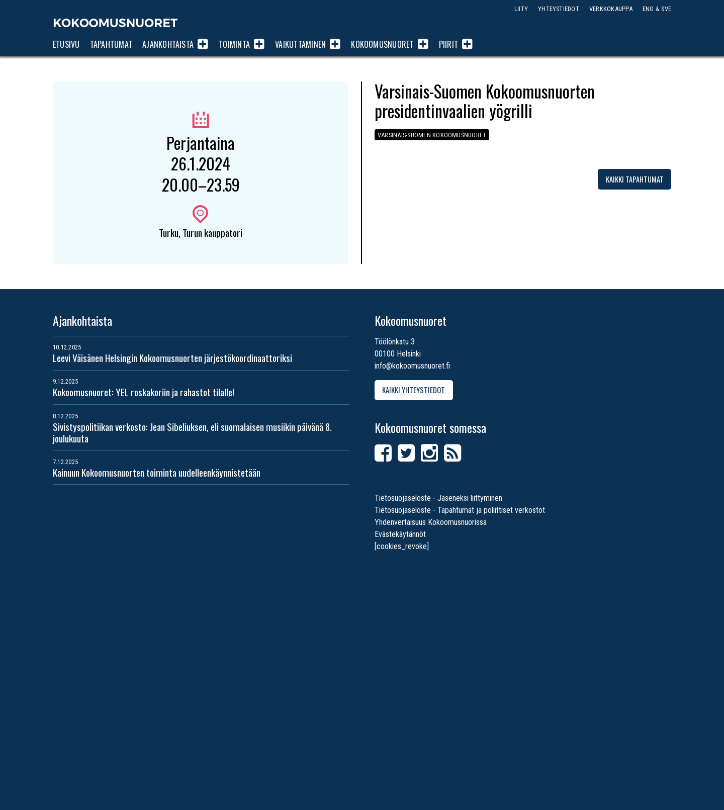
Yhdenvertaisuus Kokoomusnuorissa (431, 522)
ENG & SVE (657, 9)
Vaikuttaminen (300, 44)
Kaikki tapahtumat (635, 179)
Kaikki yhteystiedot (413, 390)
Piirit (448, 44)
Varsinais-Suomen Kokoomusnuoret (432, 135)
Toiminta (234, 44)
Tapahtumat (111, 44)
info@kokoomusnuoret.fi (412, 366)
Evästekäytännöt (400, 534)
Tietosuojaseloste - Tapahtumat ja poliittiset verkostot (460, 510)
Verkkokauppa (610, 9)
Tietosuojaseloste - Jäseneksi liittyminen (438, 498)
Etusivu (66, 44)
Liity (521, 9)
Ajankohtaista (168, 44)
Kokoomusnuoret (115, 22)
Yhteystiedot (558, 9)
